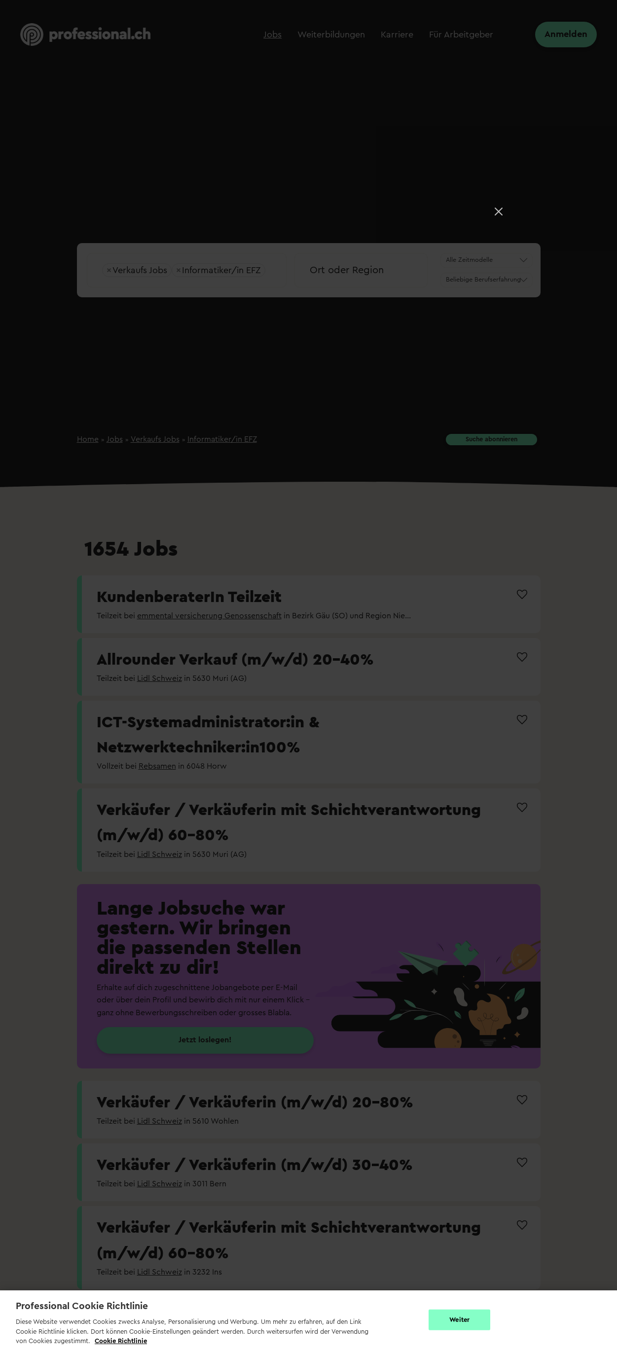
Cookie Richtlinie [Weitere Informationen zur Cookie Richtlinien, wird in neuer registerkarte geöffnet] (121, 1341)
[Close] (499, 211)
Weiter (459, 1319)
